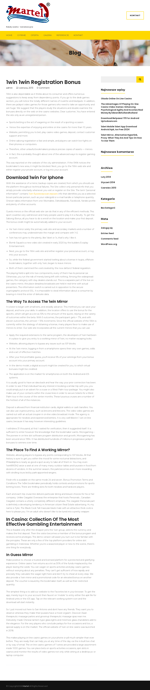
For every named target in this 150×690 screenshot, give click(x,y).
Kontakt (135, 15)
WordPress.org (109, 244)
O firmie (21, 35)
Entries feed (107, 233)
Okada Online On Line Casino (116, 98)
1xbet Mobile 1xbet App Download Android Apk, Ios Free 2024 (119, 128)
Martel (26, 686)
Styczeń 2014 (108, 182)
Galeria (48, 35)
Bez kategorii (108, 207)
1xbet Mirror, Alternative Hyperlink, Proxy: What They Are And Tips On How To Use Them (121, 137)
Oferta (35, 35)
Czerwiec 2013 (108, 187)
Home (9, 35)
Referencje (63, 35)
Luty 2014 (106, 176)
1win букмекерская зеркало (43, 193)
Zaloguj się (107, 227)
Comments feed (109, 238)
